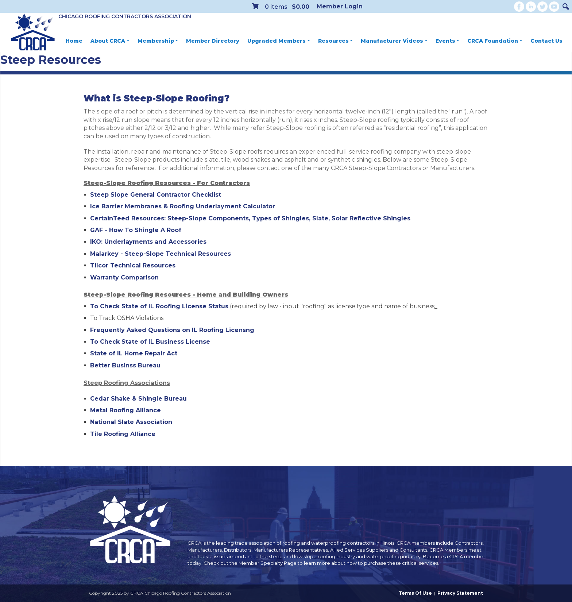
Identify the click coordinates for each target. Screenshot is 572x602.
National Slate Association (131, 421)
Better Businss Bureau (125, 365)
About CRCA (110, 41)
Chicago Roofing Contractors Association (124, 16)
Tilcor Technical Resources (132, 265)
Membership (158, 41)
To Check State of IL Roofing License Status (159, 306)
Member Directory (212, 41)
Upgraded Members (278, 41)
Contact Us (546, 41)
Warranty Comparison (124, 277)
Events (448, 41)
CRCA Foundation (494, 41)
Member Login (340, 6)
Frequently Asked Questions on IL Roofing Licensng (172, 330)
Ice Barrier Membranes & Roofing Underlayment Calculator (182, 206)
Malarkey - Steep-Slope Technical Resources (160, 253)
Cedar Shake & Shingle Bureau (138, 398)
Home (74, 41)
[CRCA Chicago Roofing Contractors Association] (33, 32)
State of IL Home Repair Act (133, 353)
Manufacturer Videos (394, 41)
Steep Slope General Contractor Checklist (155, 194)
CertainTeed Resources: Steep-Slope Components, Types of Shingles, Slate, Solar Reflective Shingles (250, 218)
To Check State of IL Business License (150, 341)
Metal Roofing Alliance (125, 410)
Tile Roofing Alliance (122, 434)
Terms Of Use (415, 593)
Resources (335, 41)
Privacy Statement (460, 593)
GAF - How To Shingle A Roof (135, 230)
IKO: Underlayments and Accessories (148, 241)
